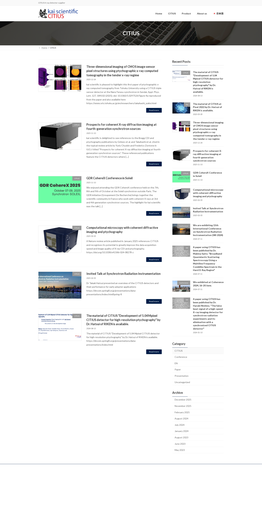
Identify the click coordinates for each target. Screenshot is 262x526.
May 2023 (180, 450)
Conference (181, 357)
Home (106, 480)
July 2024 (179, 424)
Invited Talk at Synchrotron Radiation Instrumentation (123, 273)
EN (176, 363)
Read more (154, 110)
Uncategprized (182, 382)
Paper (178, 369)
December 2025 (183, 399)
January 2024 (181, 431)
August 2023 (181, 437)
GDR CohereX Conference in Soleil (109, 178)
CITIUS (179, 350)
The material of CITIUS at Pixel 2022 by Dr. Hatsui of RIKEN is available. (207, 107)
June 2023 (180, 443)
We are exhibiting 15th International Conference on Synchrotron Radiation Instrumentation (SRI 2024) (208, 230)
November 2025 (183, 405)
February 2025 (182, 412)
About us (108, 496)
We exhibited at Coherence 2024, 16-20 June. (208, 284)
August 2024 (181, 418)
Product (107, 491)
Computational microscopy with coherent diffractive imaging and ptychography (208, 193)
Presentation (181, 375)
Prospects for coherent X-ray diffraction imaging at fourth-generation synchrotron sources (207, 155)
